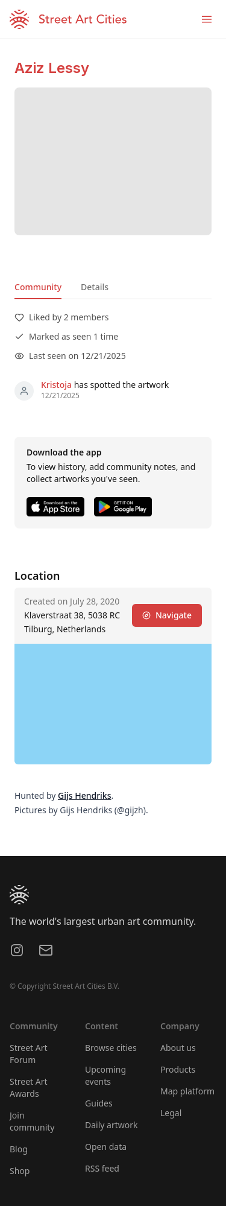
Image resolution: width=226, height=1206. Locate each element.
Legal (170, 1113)
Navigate (167, 615)
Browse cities (111, 1047)
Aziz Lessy (51, 68)
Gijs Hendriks (84, 795)
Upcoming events (105, 1075)
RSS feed (102, 1168)
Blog (19, 1149)
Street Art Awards (29, 1087)
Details (94, 287)
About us (178, 1047)
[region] (113, 704)
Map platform (187, 1091)
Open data (106, 1146)
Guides (99, 1103)
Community (37, 287)
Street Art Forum (29, 1053)
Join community (32, 1121)
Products (177, 1069)
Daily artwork (111, 1125)
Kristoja (56, 384)
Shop (20, 1170)
